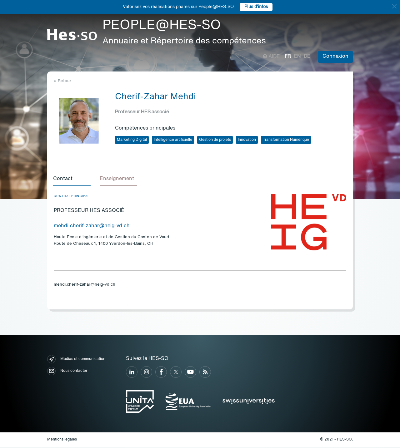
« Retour (62, 81)
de (307, 56)
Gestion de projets (215, 140)
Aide (271, 56)
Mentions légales (62, 440)
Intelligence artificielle (173, 140)
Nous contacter (67, 372)
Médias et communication (76, 360)
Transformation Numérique (286, 140)
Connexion (335, 56)
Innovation (247, 140)
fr (288, 56)
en (297, 56)
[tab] (72, 180)
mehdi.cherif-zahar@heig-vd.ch (92, 226)
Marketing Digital (132, 140)
